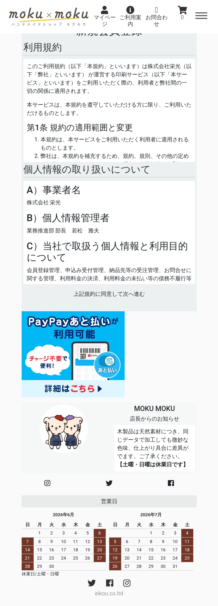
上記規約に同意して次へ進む (109, 294)
